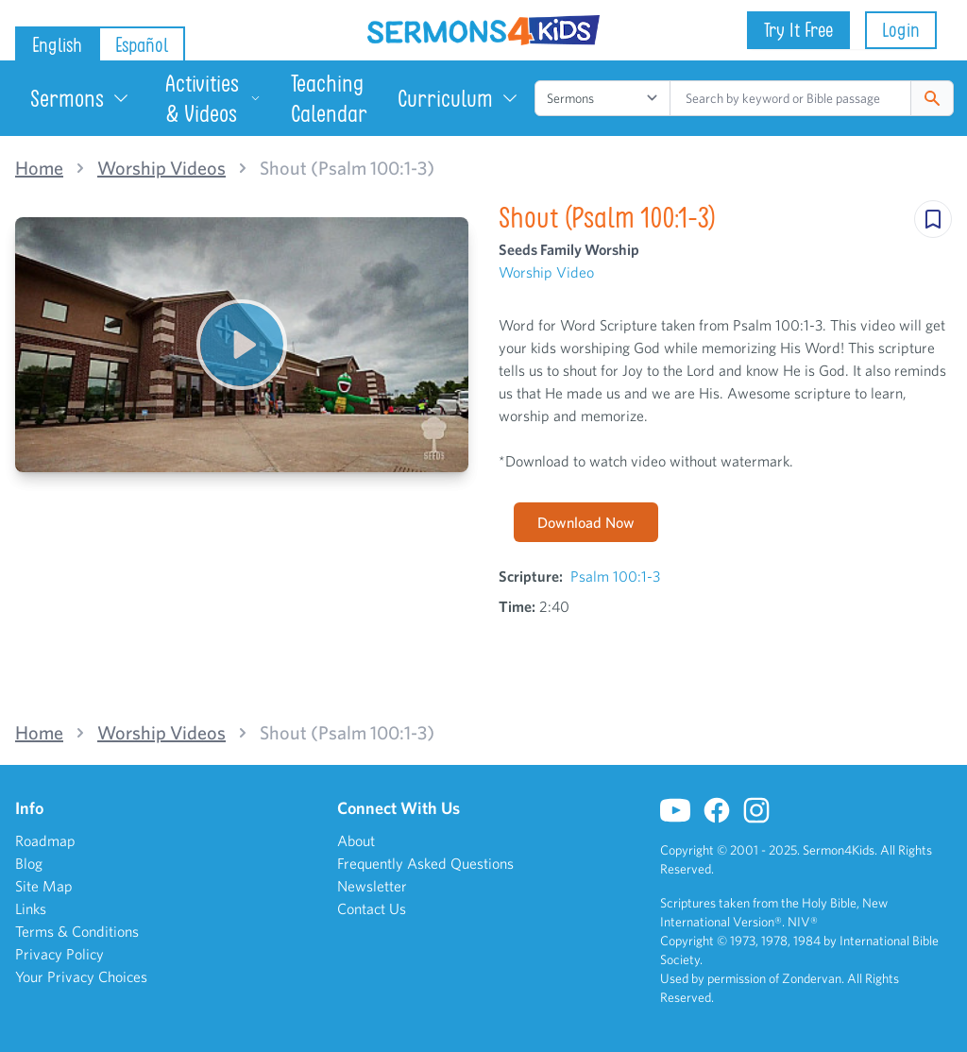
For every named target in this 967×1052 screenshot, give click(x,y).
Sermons (80, 98)
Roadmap (45, 840)
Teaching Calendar (329, 98)
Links (30, 908)
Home (39, 168)
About (356, 840)
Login (901, 30)
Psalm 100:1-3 (615, 576)
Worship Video (546, 271)
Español (141, 45)
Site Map (44, 885)
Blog (28, 863)
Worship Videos (161, 168)
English (57, 45)
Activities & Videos (213, 98)
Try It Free (798, 30)
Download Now (586, 522)
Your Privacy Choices (81, 976)
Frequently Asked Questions (425, 863)
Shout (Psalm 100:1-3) (347, 168)
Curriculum (458, 98)
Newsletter (372, 885)
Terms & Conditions (77, 931)
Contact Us (371, 908)
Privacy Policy (59, 953)
